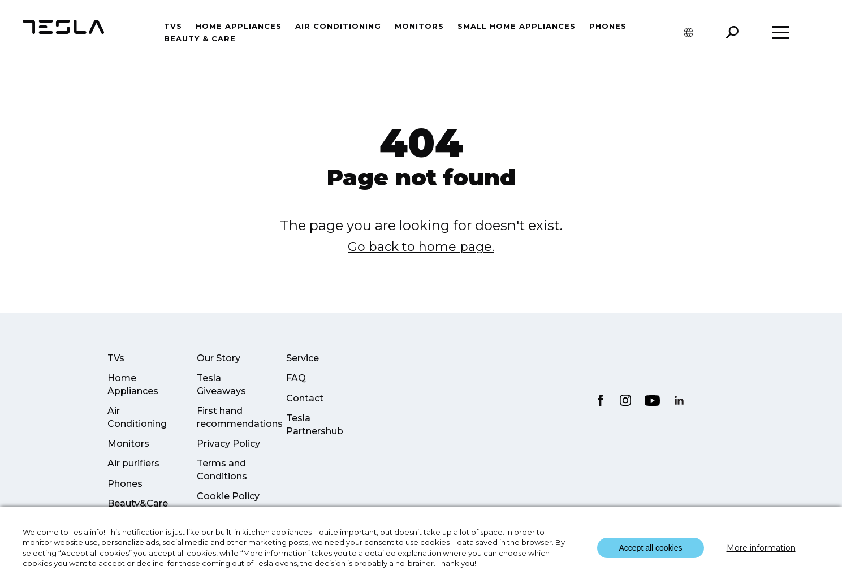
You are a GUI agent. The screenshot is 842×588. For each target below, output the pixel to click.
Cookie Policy (228, 496)
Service (302, 358)
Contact (304, 398)
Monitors (419, 26)
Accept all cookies (650, 547)
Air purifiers (133, 463)
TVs (173, 26)
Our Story (218, 358)
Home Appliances (239, 26)
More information (761, 548)
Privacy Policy (228, 443)
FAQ (296, 378)
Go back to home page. (421, 246)
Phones (608, 26)
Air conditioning (338, 26)
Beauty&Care (137, 503)
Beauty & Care (200, 38)
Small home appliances (516, 26)
